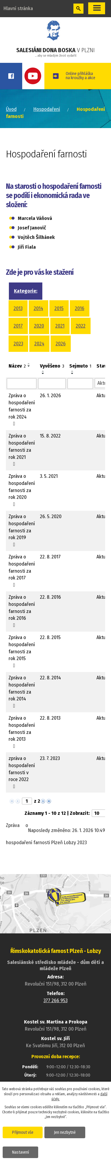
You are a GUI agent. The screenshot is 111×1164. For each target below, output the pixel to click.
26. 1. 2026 (50, 395)
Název (17, 366)
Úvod (11, 109)
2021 (60, 326)
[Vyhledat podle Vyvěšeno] (52, 383)
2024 (39, 344)
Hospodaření (46, 109)
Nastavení (20, 1152)
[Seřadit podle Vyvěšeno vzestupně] (43, 371)
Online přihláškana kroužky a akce (80, 75)
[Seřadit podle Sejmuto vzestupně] (72, 371)
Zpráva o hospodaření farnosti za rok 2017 (22, 570)
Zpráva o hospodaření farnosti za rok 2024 (22, 409)
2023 (18, 344)
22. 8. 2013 (50, 718)
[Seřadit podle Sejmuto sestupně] (72, 373)
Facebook (11, 76)
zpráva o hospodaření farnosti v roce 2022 (22, 772)
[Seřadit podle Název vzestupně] (29, 364)
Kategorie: (25, 291)
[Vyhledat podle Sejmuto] (80, 383)
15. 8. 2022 (50, 436)
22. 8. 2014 (50, 678)
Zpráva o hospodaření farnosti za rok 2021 (22, 450)
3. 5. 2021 (49, 476)
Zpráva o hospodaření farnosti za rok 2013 (22, 732)
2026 (61, 344)
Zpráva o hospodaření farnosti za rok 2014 (22, 691)
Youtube (33, 76)
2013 (18, 308)
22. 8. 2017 (50, 557)
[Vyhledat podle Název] (21, 383)
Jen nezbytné (65, 1132)
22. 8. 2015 (50, 637)
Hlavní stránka (18, 8)
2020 (39, 326)
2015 (59, 308)
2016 (79, 308)
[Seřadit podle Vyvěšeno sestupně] (43, 373)
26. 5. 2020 (51, 516)
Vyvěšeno (52, 366)
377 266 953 (55, 1000)
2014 (38, 308)
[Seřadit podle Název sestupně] (29, 366)
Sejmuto (80, 366)
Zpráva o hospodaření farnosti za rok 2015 (22, 651)
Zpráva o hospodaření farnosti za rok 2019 (22, 530)
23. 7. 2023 (50, 758)
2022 (81, 326)
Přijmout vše (22, 1132)
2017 (18, 326)
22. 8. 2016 (50, 597)
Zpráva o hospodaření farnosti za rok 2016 (22, 611)
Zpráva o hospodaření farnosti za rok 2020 (22, 490)
